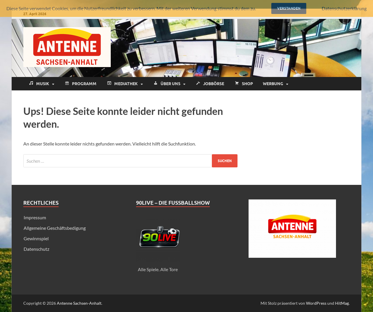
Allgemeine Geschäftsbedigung (55, 228)
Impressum (35, 217)
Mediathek (122, 84)
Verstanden (288, 8)
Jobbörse (209, 84)
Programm (80, 84)
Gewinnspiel (36, 238)
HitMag (342, 303)
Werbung (273, 83)
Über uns (166, 84)
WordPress (316, 303)
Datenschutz (36, 249)
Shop (243, 84)
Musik (38, 84)
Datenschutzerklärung (344, 8)
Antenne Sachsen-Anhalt (79, 303)
